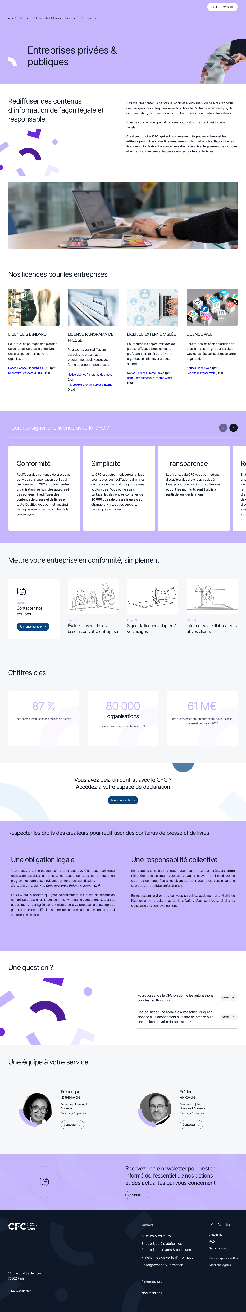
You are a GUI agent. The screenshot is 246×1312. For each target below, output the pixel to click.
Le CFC (215, 6)
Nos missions (152, 1293)
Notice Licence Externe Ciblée (145, 373)
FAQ (212, 1241)
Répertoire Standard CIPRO (25, 373)
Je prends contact (33, 627)
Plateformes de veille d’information (168, 1257)
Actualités (215, 1234)
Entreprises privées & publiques (81, 18)
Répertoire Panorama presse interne (90, 384)
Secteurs (24, 18)
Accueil (12, 18)
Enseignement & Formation (162, 1265)
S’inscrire (137, 1195)
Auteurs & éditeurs (156, 1236)
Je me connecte (123, 800)
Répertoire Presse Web (201, 373)
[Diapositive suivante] (233, 428)
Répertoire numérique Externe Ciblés (150, 378)
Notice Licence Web (199, 368)
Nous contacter (23, 1291)
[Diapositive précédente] (223, 428)
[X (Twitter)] (220, 1225)
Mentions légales (220, 1265)
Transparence (218, 1248)
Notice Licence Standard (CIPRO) (28, 368)
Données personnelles (223, 1258)
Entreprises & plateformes (47, 18)
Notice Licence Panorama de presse (90, 374)
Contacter (73, 1125)
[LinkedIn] (228, 1225)
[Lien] (211, 1225)
